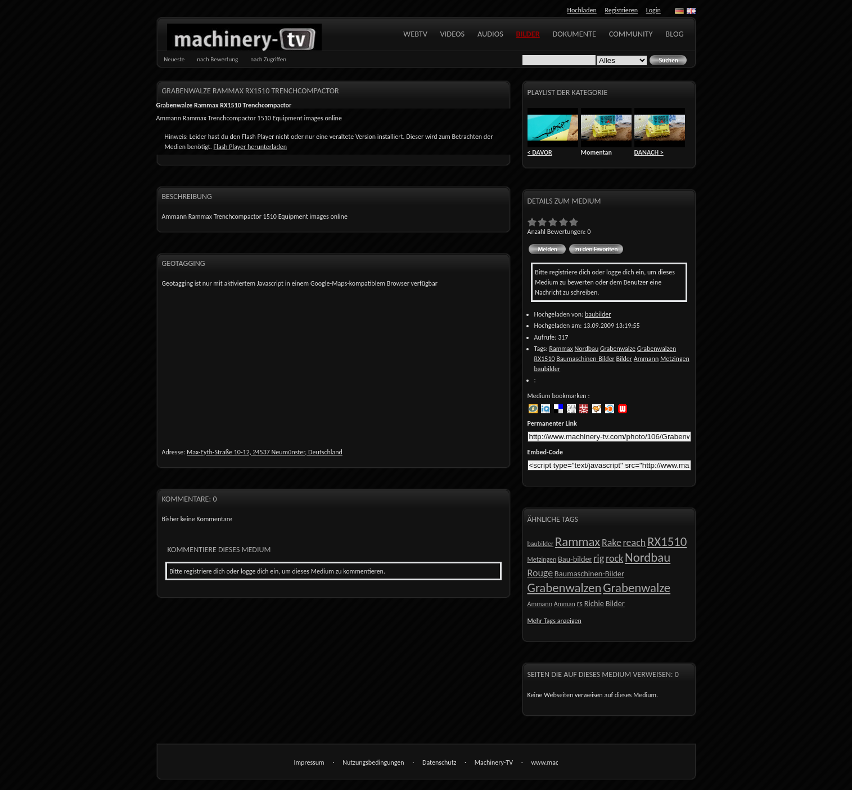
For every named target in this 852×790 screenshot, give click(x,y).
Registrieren (621, 10)
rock (614, 558)
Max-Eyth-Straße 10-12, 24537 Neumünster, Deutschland (264, 452)
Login (653, 10)
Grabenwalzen (656, 349)
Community (631, 34)
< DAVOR (540, 152)
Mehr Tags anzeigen (554, 621)
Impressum (309, 762)
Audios (490, 34)
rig (598, 558)
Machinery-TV (494, 762)
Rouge (540, 573)
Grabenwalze (617, 349)
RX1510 (544, 359)
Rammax (560, 349)
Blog (674, 34)
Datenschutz (439, 762)
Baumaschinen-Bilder (585, 359)
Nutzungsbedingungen (373, 762)
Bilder (528, 34)
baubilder (598, 314)
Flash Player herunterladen (250, 147)
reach (634, 542)
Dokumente (574, 34)
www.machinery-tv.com (544, 763)
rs (580, 603)
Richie (594, 603)
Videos (452, 34)
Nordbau (586, 349)
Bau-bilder (575, 559)
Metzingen (674, 359)
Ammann (646, 359)
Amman (564, 604)
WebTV (415, 34)
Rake (611, 542)
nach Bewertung (217, 59)
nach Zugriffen (268, 59)
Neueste (174, 59)
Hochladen (582, 10)
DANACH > (649, 152)
